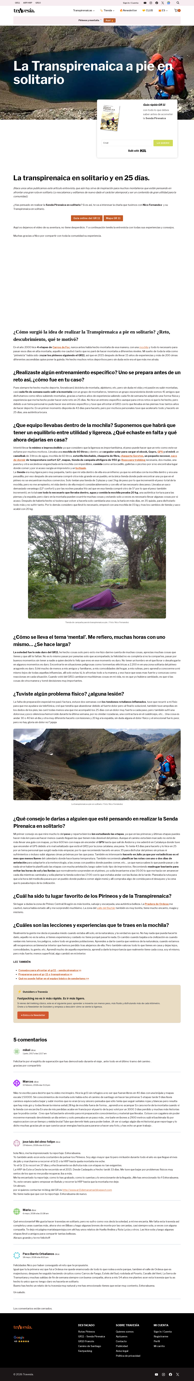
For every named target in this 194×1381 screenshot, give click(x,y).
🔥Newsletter (128, 10)
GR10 (38, 3)
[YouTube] (145, 2)
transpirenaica (46, 178)
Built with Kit (137, 150)
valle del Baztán (106, 908)
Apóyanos (121, 1336)
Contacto (121, 1341)
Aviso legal (122, 1351)
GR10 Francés (86, 1341)
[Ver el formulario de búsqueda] (178, 3)
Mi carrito (159, 1346)
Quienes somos (125, 1331)
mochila (143, 347)
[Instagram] (150, 2)
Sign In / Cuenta (130, 3)
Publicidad (122, 1346)
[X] (162, 2)
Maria (27, 1210)
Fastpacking (85, 1351)
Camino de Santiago (89, 1346)
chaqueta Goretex (132, 455)
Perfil (157, 1341)
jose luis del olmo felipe (39, 1141)
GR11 (17, 3)
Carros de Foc (61, 347)
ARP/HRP (27, 3)
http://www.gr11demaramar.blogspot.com (87, 1189)
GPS (160, 451)
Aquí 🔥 (110, 20)
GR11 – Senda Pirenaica (91, 1336)
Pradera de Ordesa (157, 904)
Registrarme (161, 1336)
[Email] (127, 143)
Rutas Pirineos (86, 1331)
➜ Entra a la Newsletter (33, 1015)
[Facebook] (156, 2)
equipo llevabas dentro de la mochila (68, 425)
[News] (168, 2)
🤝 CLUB (147, 10)
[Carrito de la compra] (176, 10)
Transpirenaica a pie (107, 332)
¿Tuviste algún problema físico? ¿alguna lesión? (68, 694)
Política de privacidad (128, 1355)
